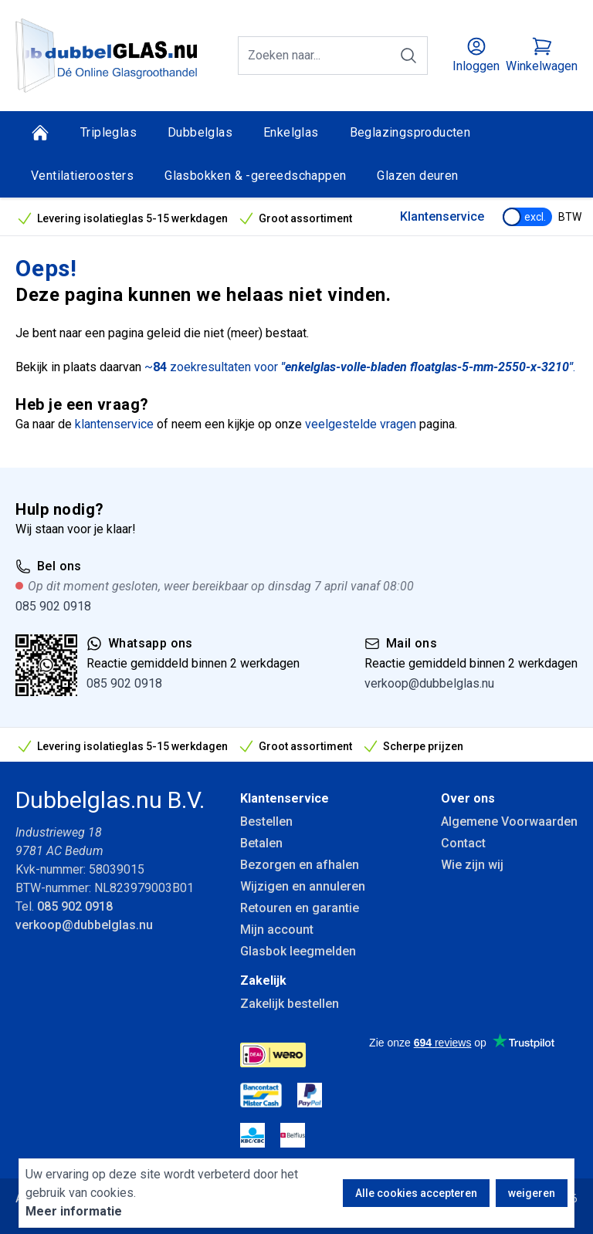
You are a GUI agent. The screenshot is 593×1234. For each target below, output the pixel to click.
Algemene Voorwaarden (509, 821)
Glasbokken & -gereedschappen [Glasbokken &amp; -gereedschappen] (255, 175)
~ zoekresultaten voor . (359, 367)
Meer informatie (73, 1211)
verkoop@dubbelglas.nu (429, 683)
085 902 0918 (53, 606)
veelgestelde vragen (360, 424)
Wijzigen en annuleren (302, 886)
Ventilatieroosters (82, 175)
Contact (463, 843)
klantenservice (114, 424)
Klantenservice (442, 216)
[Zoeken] (408, 55)
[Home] (40, 132)
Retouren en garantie (299, 908)
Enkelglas (291, 132)
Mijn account (276, 929)
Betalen (261, 843)
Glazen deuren (417, 175)
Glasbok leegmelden (298, 951)
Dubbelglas (200, 132)
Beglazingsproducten (410, 132)
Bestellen (266, 821)
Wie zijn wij (472, 864)
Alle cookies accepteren (416, 1193)
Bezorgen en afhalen (299, 864)
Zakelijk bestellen (289, 1003)
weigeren (531, 1193)
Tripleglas (108, 132)
